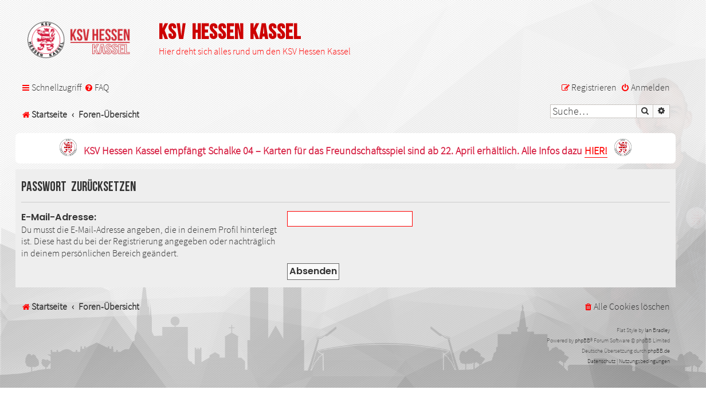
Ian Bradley (657, 330)
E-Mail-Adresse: (58, 217)
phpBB (582, 340)
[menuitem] (96, 87)
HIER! (596, 151)
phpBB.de (659, 350)
